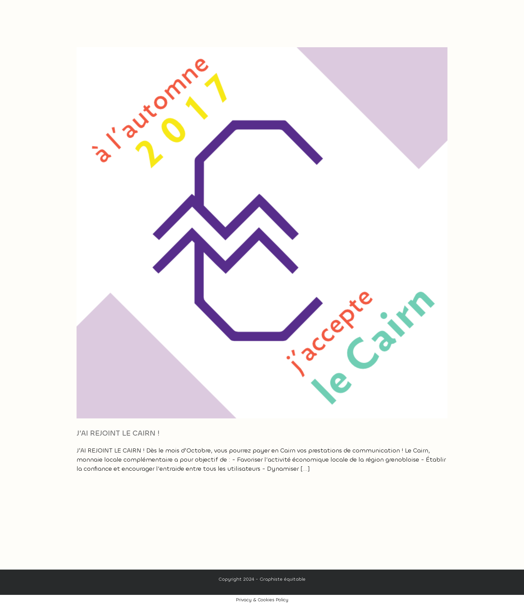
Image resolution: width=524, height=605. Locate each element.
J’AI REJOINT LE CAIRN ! (118, 433)
